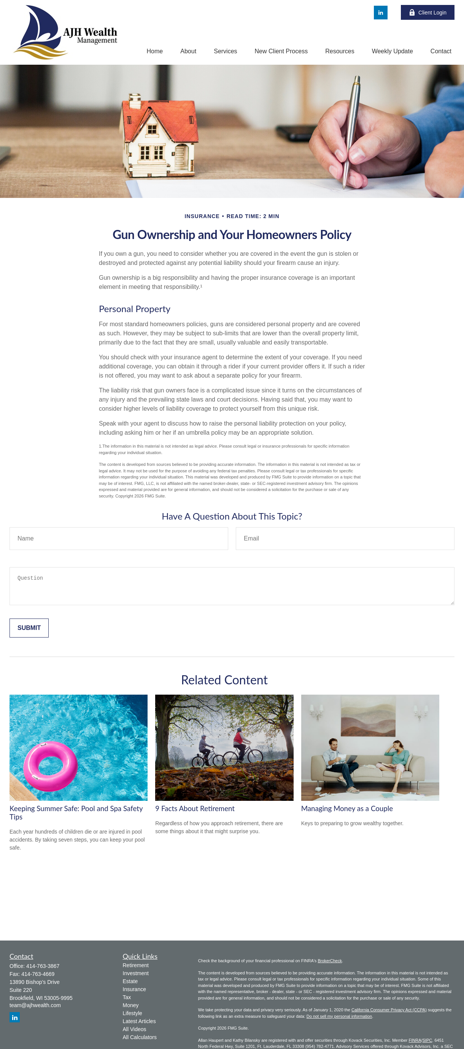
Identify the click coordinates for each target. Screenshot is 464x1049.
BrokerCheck (330, 960)
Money (131, 1005)
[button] (155, 51)
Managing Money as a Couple (347, 808)
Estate (130, 981)
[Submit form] (29, 628)
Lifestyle (132, 1013)
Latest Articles (139, 1021)
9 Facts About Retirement (195, 808)
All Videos (134, 1029)
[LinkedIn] (381, 12)
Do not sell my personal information (339, 1016)
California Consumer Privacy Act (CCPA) (389, 1010)
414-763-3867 (42, 966)
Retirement (136, 965)
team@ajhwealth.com (35, 1005)
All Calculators (140, 1037)
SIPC (427, 1040)
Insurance (134, 989)
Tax (127, 997)
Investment (136, 973)
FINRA (415, 1040)
